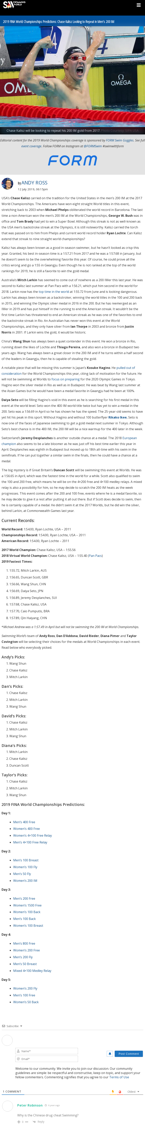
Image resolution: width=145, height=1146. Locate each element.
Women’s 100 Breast (28, 925)
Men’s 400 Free (24, 822)
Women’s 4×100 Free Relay (32, 835)
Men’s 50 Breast (25, 964)
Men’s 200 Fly (23, 957)
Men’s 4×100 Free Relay (30, 842)
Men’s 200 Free (24, 898)
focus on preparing (66, 379)
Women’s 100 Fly (25, 867)
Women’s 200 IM (25, 880)
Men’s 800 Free (24, 943)
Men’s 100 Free (24, 995)
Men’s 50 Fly (22, 874)
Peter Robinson (30, 1105)
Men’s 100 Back (24, 919)
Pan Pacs (95, 556)
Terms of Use (119, 1077)
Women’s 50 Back (26, 1002)
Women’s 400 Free (26, 829)
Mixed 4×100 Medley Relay (32, 971)
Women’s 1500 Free (27, 905)
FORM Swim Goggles (120, 140)
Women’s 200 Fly (25, 988)
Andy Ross (34, 182)
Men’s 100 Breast (25, 860)
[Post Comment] (129, 1054)
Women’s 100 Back (26, 912)
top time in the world (54, 292)
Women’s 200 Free (26, 950)
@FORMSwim (93, 146)
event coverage (31, 146)
